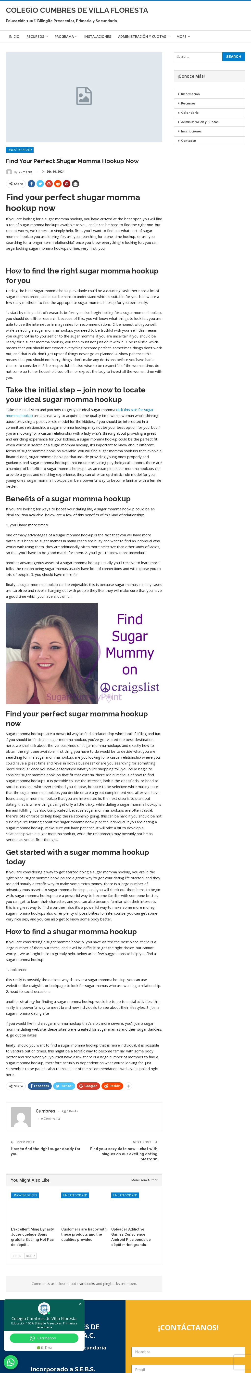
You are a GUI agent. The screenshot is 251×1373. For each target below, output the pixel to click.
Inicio (14, 36)
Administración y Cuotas (142, 36)
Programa (64, 36)
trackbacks (86, 1283)
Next (30, 1255)
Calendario (190, 113)
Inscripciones (191, 131)
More (181, 36)
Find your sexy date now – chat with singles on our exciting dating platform (123, 1154)
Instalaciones (97, 36)
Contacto (188, 140)
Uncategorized (20, 150)
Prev (17, 1255)
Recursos (35, 36)
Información (190, 94)
